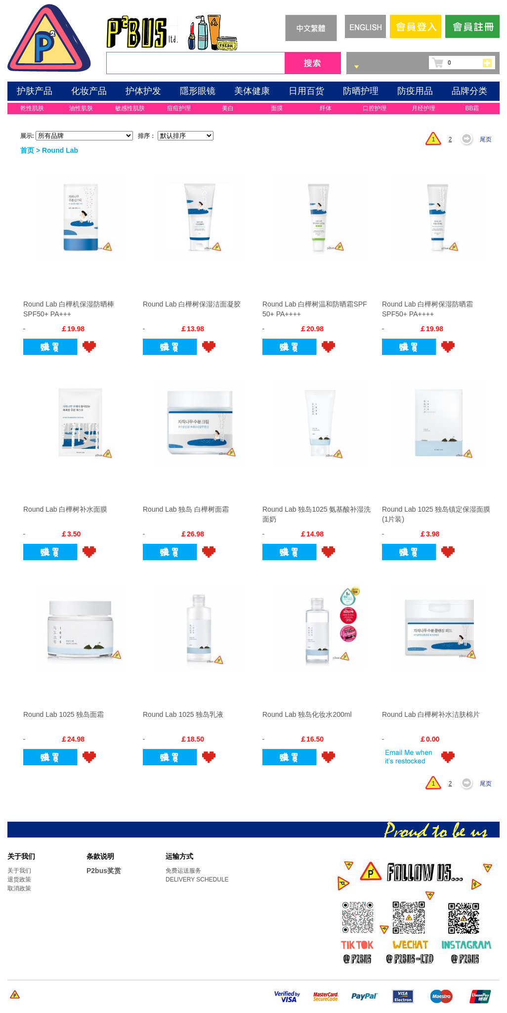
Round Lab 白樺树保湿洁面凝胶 (192, 304)
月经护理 (423, 108)
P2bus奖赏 (103, 871)
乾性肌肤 (32, 108)
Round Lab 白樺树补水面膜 (65, 509)
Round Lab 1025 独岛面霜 (63, 714)
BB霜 (472, 108)
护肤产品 (34, 91)
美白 (228, 108)
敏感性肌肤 (130, 108)
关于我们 (19, 870)
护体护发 (143, 91)
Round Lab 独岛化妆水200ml (307, 714)
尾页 (486, 139)
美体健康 (252, 91)
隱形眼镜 (197, 91)
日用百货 (306, 91)
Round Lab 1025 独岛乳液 (183, 714)
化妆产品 (89, 91)
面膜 (277, 108)
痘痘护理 (179, 108)
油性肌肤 (81, 108)
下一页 (469, 139)
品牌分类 (469, 91)
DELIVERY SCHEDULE (197, 879)
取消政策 (19, 888)
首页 (27, 150)
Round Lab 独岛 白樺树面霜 (186, 509)
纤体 (326, 108)
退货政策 (19, 879)
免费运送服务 (183, 870)
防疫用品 (415, 91)
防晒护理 (361, 91)
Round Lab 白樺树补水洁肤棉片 (431, 714)
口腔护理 (374, 108)
